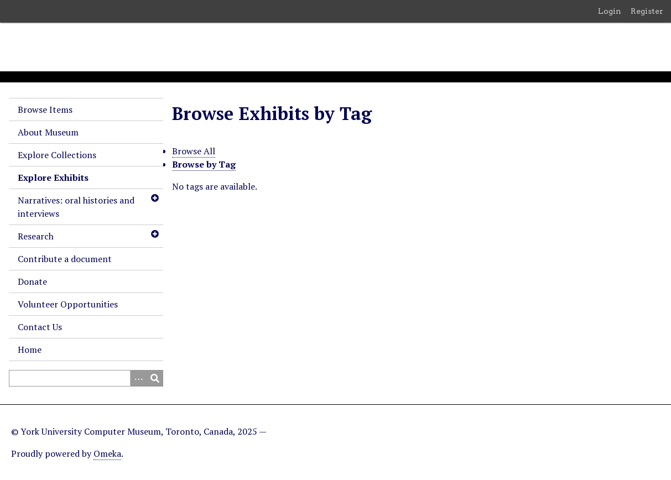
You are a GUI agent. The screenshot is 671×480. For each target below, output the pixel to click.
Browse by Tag (204, 164)
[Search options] (138, 378)
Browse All (193, 151)
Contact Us (40, 327)
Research (36, 236)
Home (29, 349)
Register (647, 11)
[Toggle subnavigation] (154, 198)
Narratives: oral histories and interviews (76, 207)
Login (609, 11)
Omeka (107, 453)
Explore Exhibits (53, 177)
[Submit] (155, 378)
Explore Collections (57, 155)
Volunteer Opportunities (68, 304)
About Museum (48, 132)
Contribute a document (65, 259)
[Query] (86, 378)
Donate (32, 281)
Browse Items (45, 109)
